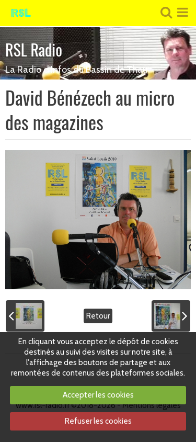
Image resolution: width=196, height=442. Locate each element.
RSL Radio (33, 49)
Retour (98, 316)
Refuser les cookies (98, 421)
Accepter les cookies (98, 395)
